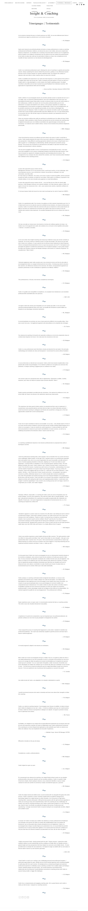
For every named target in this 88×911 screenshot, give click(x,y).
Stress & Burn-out (8, 2)
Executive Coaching (19, 2)
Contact (81, 2)
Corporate (28, 2)
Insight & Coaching (44, 12)
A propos (75, 2)
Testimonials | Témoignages (64, 2)
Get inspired (51, 2)
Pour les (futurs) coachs (39, 2)
